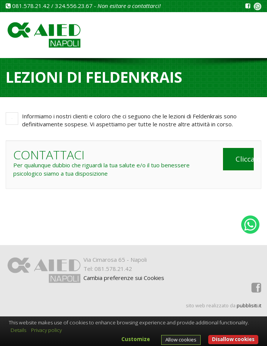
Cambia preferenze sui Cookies (123, 278)
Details (18, 330)
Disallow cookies (233, 339)
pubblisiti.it (249, 305)
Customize (135, 339)
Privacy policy (46, 330)
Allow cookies (180, 339)
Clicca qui (245, 159)
